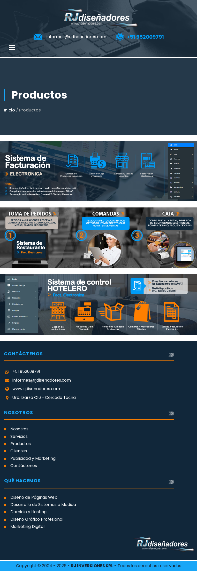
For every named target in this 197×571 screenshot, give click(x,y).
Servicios (19, 436)
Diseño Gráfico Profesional (36, 519)
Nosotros (19, 429)
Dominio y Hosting (28, 511)
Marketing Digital (27, 526)
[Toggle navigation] (12, 47)
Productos (20, 443)
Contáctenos (23, 465)
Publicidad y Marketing (33, 458)
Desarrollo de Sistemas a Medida (43, 504)
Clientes (18, 451)
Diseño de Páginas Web (33, 497)
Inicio (9, 110)
